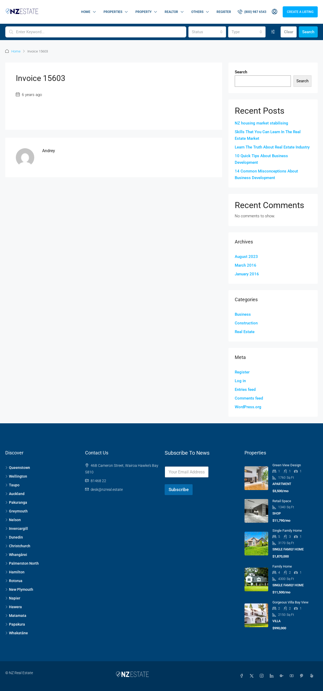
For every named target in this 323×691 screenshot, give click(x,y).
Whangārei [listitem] (16, 555)
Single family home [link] (287, 530)
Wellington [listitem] (16, 476)
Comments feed (249, 398)
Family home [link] (282, 566)
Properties (113, 12)
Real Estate (245, 331)
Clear (288, 32)
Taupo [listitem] (12, 485)
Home (85, 12)
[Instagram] (263, 676)
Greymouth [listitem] (16, 511)
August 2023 (246, 256)
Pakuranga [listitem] (16, 502)
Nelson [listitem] (13, 520)
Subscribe (179, 489)
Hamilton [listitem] (15, 572)
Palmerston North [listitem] (22, 563)
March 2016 (245, 265)
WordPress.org (248, 407)
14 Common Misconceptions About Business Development (266, 174)
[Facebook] (243, 676)
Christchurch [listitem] (17, 546)
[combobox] (207, 31)
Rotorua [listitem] (13, 581)
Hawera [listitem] (13, 607)
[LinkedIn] (273, 676)
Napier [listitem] (12, 598)
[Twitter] (253, 676)
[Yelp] (313, 676)
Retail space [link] (281, 501)
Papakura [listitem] (15, 624)
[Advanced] (273, 31)
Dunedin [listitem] (14, 537)
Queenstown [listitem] (17, 468)
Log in (240, 380)
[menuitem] (252, 11)
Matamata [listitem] (15, 615)
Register (224, 12)
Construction (246, 323)
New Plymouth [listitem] (19, 589)
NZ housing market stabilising (261, 123)
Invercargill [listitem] (16, 528)
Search (308, 32)
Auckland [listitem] (15, 494)
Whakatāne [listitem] (16, 633)
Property (143, 12)
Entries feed (245, 389)
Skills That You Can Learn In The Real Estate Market (268, 135)
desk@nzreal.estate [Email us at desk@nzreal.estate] (107, 489)
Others (197, 12)
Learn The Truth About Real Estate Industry (272, 147)
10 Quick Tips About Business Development (261, 159)
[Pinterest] (303, 676)
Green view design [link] (286, 465)
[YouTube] (293, 676)
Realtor (171, 12)
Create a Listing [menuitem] (300, 12)
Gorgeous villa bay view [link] (290, 602)
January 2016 (247, 274)
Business (243, 314)
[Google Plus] (283, 676)
